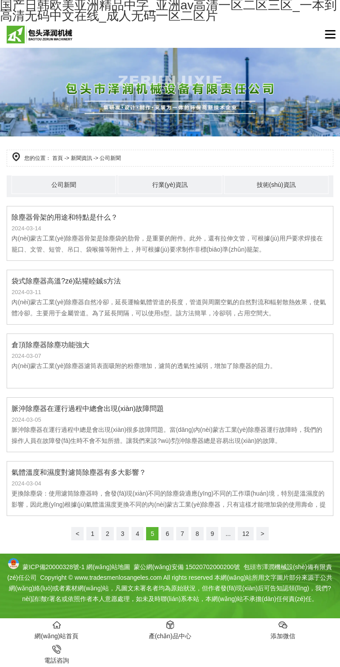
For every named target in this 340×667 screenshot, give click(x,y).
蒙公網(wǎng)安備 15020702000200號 (186, 566)
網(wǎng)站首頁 (56, 630)
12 (245, 533)
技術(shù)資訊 (276, 184)
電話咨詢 (56, 654)
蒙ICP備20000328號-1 (54, 566)
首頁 (57, 158)
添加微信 (282, 630)
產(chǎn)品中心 (170, 630)
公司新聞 (63, 184)
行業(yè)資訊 (170, 184)
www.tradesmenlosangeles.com (118, 577)
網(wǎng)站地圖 (108, 566)
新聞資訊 (81, 158)
